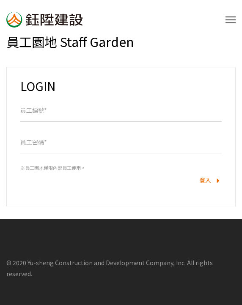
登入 (210, 181)
